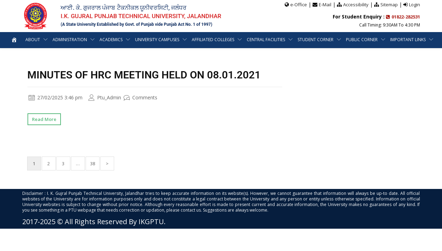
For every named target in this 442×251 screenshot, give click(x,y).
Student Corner (316, 40)
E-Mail (325, 4)
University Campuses (157, 40)
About (32, 40)
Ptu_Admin (104, 97)
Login (414, 4)
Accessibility (356, 4)
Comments (140, 97)
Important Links (408, 40)
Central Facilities (266, 40)
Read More (44, 119)
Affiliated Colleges (213, 40)
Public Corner (362, 40)
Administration (69, 40)
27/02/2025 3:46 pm (55, 97)
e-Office (298, 4)
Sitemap (389, 4)
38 (92, 163)
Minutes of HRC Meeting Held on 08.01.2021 (144, 75)
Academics (111, 40)
